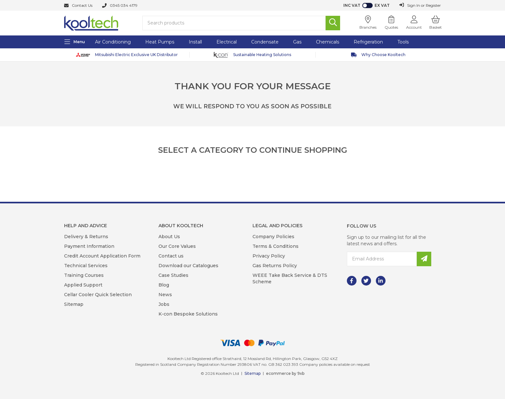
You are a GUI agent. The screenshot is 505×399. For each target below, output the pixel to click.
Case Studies (173, 275)
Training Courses (84, 275)
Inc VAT (351, 5)
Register (433, 5)
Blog (163, 285)
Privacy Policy (268, 256)
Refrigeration (368, 42)
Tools (403, 42)
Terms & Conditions (275, 246)
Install (195, 42)
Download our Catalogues (188, 265)
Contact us (171, 256)
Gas (297, 42)
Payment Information (89, 246)
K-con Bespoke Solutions (188, 314)
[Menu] (75, 42)
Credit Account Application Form (102, 256)
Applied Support (83, 285)
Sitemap (73, 304)
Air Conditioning (113, 42)
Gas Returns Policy (274, 265)
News (165, 294)
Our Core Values (177, 246)
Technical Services (86, 265)
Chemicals (327, 42)
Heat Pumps (159, 42)
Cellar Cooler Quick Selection (98, 294)
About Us (169, 236)
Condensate (265, 42)
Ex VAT (382, 5)
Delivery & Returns (86, 236)
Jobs (163, 304)
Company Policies (273, 236)
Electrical (226, 42)
